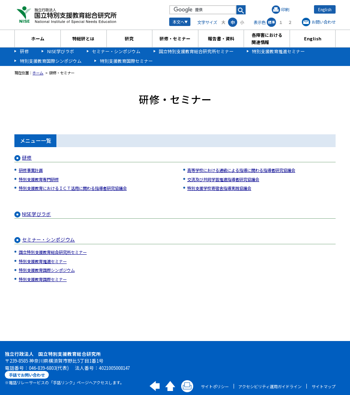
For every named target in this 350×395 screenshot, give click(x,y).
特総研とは (83, 38)
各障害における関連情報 (267, 38)
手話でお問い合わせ (27, 375)
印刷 (285, 9)
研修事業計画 (31, 170)
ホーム (37, 38)
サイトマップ (324, 386)
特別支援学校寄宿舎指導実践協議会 (219, 188)
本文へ (178, 22)
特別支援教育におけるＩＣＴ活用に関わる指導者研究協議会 (73, 188)
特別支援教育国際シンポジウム (51, 61)
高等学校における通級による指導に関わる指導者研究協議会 (241, 170)
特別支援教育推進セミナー (278, 51)
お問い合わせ (324, 22)
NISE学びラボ (60, 51)
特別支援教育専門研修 (39, 179)
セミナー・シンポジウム (116, 51)
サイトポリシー (215, 386)
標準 (271, 22)
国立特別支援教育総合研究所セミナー (196, 51)
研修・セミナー (175, 38)
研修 (24, 51)
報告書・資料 (221, 38)
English (325, 9)
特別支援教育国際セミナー (126, 61)
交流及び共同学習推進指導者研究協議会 (223, 179)
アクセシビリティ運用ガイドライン (270, 386)
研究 (129, 38)
